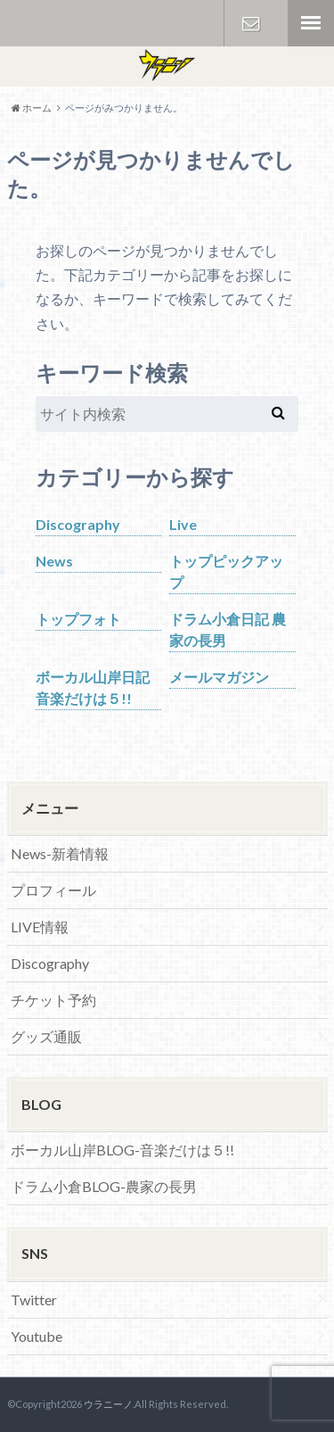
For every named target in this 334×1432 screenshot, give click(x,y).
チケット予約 (53, 999)
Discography (78, 524)
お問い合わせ (251, 23)
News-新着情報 (60, 853)
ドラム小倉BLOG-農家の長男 (104, 1186)
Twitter (34, 1299)
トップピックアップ (226, 571)
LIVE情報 (40, 926)
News (54, 560)
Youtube (36, 1336)
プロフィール (53, 890)
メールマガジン (219, 676)
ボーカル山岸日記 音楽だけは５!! (93, 687)
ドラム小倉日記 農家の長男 (227, 629)
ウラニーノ (108, 1404)
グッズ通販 (46, 1036)
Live (183, 524)
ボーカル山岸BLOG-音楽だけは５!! (122, 1149)
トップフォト (78, 618)
